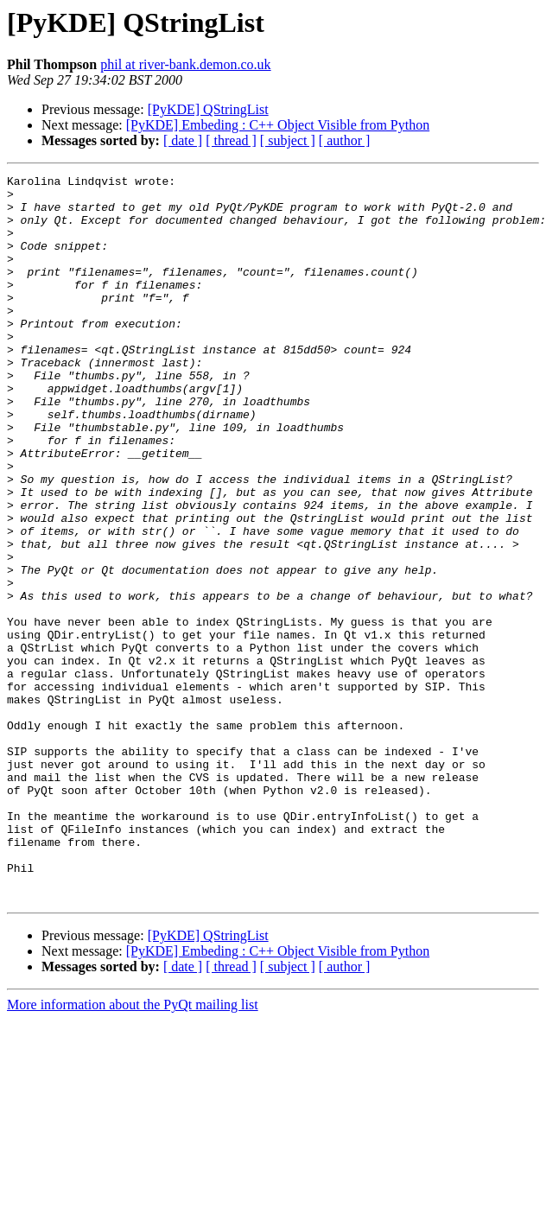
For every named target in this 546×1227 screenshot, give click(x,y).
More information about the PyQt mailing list (132, 1149)
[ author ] (345, 140)
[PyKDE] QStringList (208, 109)
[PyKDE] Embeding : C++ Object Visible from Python (277, 125)
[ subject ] (287, 140)
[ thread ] (231, 140)
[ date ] (182, 140)
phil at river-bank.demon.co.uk (185, 64)
